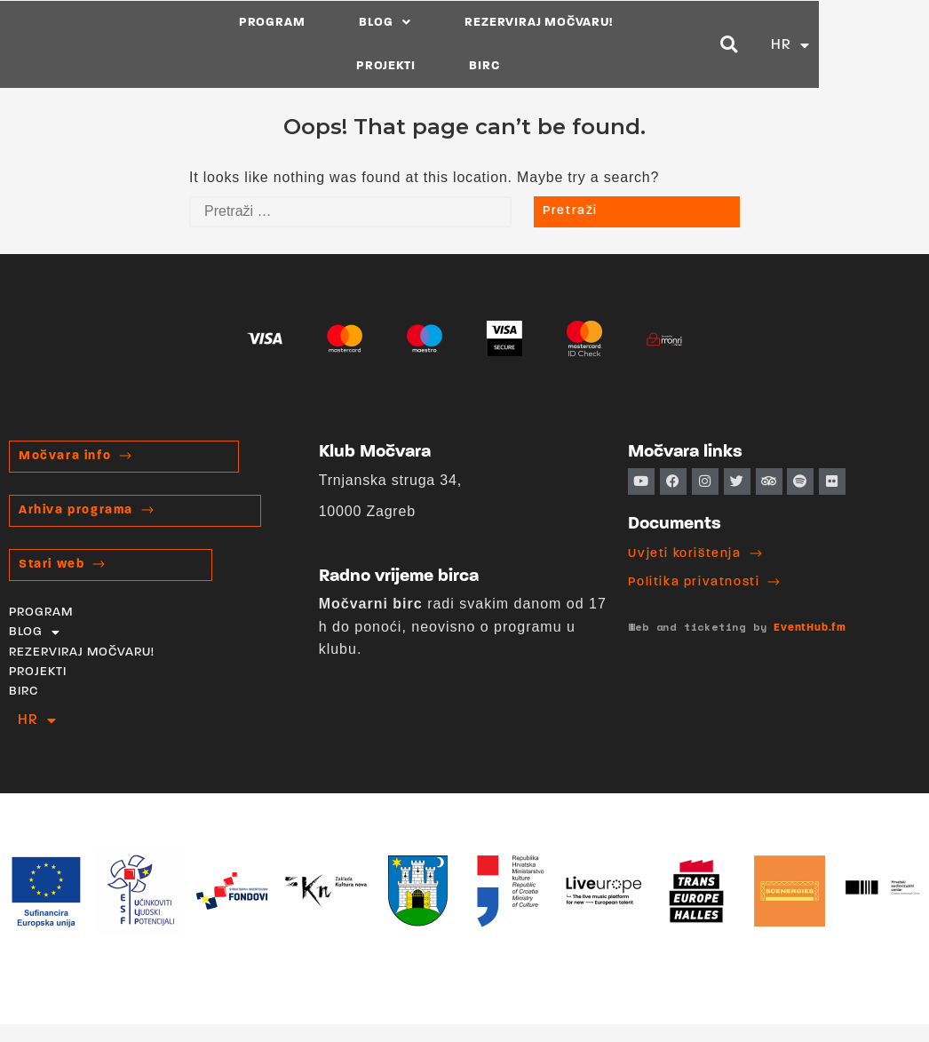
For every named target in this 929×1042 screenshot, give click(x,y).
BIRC (753, 44)
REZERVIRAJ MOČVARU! (497, 44)
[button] (839, 44)
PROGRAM (230, 44)
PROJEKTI (654, 44)
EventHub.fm (810, 628)
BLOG (343, 44)
